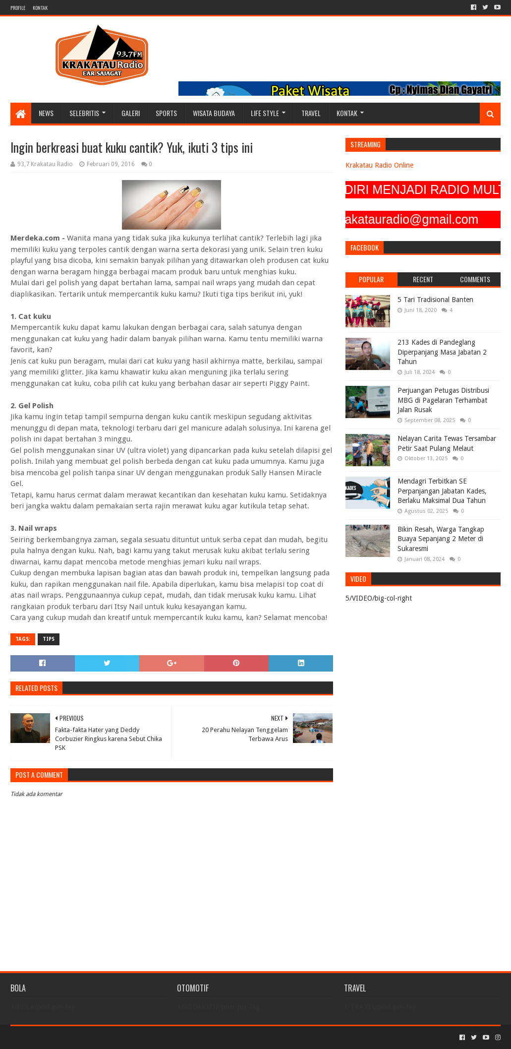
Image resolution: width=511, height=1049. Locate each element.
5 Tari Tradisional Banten (435, 300)
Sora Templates (65, 1037)
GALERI (130, 113)
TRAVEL (311, 113)
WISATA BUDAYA (214, 113)
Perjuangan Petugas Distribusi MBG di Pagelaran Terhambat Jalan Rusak (443, 400)
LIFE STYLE (265, 113)
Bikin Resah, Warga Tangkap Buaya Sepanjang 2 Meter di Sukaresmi (440, 539)
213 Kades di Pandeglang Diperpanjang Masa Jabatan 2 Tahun (442, 352)
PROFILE (17, 7)
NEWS (46, 113)
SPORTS (166, 113)
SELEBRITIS (84, 113)
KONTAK (40, 7)
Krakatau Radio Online (379, 165)
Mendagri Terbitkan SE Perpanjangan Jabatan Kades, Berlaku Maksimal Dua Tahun (442, 490)
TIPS (49, 639)
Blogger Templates (122, 1037)
